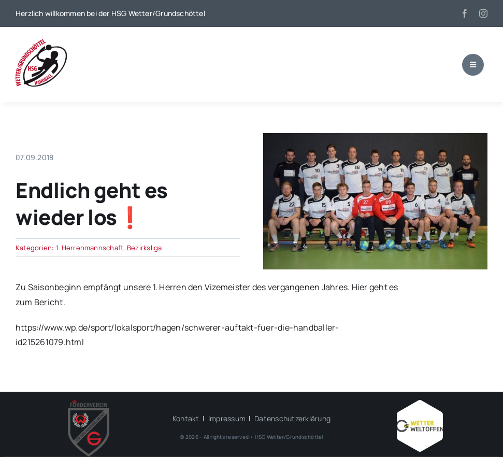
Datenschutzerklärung (292, 418)
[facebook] (465, 13)
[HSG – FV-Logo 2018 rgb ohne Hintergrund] (88, 404)
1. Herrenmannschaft (90, 247)
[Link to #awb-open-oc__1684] (473, 65)
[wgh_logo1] (41, 41)
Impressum (227, 418)
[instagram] (483, 13)
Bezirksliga (144, 247)
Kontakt (186, 418)
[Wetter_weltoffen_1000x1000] (419, 404)
